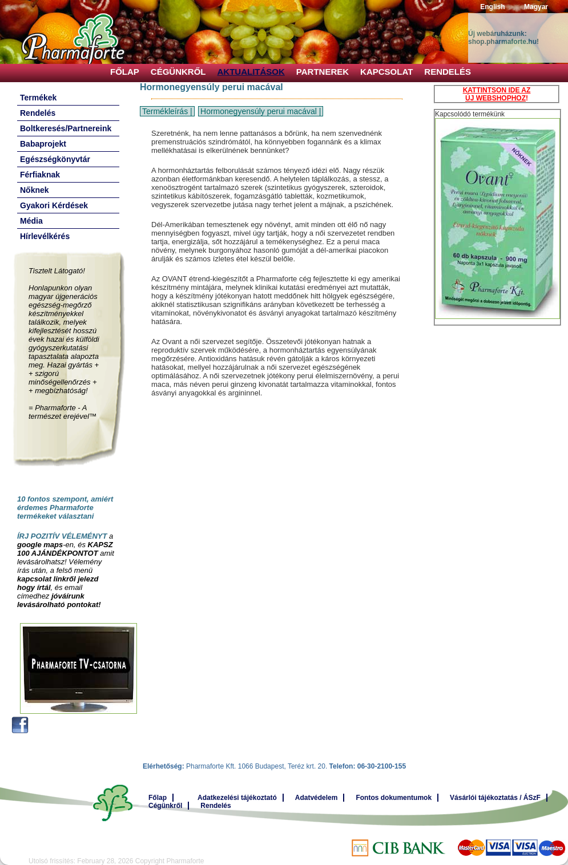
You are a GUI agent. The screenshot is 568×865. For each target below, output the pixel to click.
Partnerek (322, 71)
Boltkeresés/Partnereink (65, 128)
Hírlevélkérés (45, 236)
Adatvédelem (316, 798)
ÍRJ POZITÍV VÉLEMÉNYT (62, 536)
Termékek (38, 97)
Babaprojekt (43, 143)
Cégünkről (178, 71)
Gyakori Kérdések (54, 205)
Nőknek (34, 190)
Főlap (124, 71)
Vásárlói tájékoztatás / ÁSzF (495, 798)
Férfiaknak (40, 174)
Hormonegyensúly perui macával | (260, 111)
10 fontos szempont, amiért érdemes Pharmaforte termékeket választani (65, 507)
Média (31, 220)
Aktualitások (251, 71)
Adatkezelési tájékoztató (237, 798)
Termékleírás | (167, 111)
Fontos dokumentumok (394, 798)
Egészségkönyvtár (55, 159)
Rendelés (447, 71)
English (492, 7)
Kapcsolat (386, 71)
